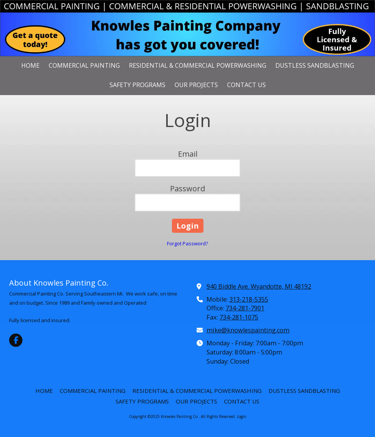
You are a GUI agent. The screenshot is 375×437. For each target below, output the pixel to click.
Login (241, 416)
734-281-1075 (238, 317)
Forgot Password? (187, 243)
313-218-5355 (248, 299)
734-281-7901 (245, 308)
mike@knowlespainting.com (248, 330)
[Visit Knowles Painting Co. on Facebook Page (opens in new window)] (15, 340)
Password (187, 188)
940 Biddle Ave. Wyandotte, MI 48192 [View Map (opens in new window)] (259, 286)
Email (187, 154)
